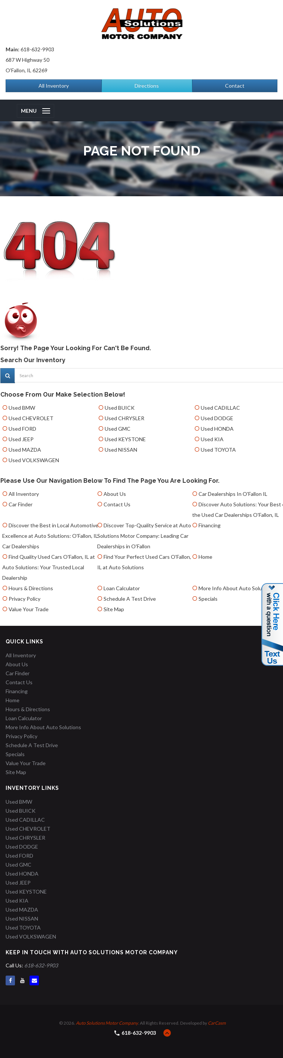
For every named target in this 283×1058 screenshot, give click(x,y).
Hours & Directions (31, 588)
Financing (210, 525)
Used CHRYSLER (124, 418)
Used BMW (22, 407)
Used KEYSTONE (125, 439)
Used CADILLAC (220, 407)
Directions (147, 85)
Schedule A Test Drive (130, 598)
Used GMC (117, 428)
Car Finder (21, 504)
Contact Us (117, 504)
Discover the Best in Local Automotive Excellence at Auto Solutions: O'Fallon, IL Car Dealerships (50, 535)
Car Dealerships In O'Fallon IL (233, 494)
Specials (208, 598)
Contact (234, 85)
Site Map (114, 609)
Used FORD (22, 428)
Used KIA (212, 439)
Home (205, 557)
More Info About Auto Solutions (236, 588)
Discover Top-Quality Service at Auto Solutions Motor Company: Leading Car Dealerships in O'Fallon (144, 535)
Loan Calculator (122, 588)
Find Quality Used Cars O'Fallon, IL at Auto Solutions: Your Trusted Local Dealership (48, 567)
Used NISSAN (121, 449)
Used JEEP (21, 439)
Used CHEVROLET (31, 418)
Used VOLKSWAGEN (34, 460)
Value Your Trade (29, 609)
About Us (115, 494)
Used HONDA (217, 428)
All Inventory (54, 85)
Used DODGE (217, 418)
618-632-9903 (37, 49)
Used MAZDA (25, 449)
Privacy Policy (24, 598)
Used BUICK (120, 407)
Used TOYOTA (218, 449)
